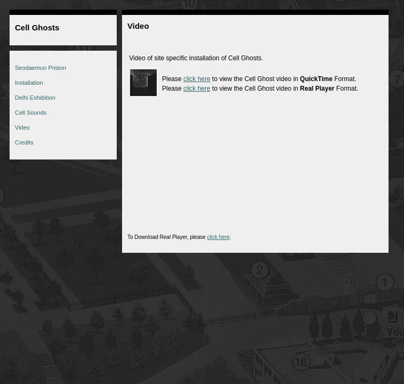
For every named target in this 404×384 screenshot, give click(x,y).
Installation (29, 82)
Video (22, 127)
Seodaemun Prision (40, 68)
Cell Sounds (30, 112)
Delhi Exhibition (35, 97)
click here (197, 79)
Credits (24, 142)
